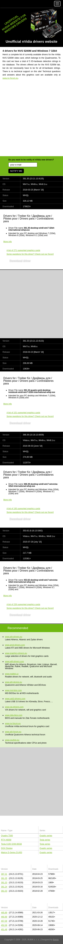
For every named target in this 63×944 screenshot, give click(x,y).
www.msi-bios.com (13, 690)
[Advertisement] (31, 120)
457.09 (4, 921)
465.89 (4, 912)
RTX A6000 (6, 840)
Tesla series (44, 840)
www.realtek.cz (11, 674)
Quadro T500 (7, 835)
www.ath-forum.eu (13, 732)
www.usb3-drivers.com (15, 699)
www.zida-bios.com (13, 715)
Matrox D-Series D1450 (11, 852)
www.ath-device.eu (13, 682)
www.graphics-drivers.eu (16, 653)
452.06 (4, 925)
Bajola (56, 939)
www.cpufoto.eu (12, 740)
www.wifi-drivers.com (14, 662)
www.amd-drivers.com (15, 645)
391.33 (4, 882)
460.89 (4, 917)
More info (7, 242)
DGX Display (7, 848)
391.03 (4, 891)
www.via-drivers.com (14, 707)
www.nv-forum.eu (10, 78)
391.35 (4, 878)
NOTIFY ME (16, 171)
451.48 (4, 929)
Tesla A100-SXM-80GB (11, 844)
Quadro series (45, 835)
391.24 (4, 887)
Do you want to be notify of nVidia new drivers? (31, 160)
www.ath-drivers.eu (13, 637)
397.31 (4, 874)
